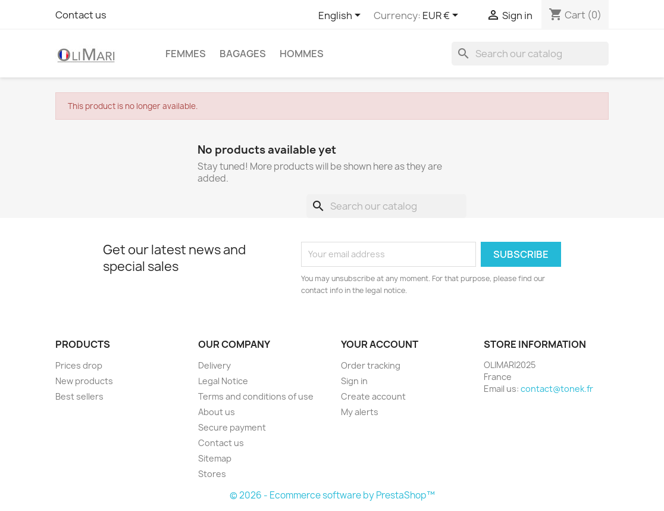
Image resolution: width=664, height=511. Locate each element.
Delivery (214, 365)
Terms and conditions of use (256, 396)
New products (84, 381)
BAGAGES (243, 53)
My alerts (359, 411)
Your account (379, 344)
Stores (212, 473)
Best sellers (79, 396)
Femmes (185, 53)
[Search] (530, 54)
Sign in (354, 381)
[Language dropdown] (341, 16)
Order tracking (370, 365)
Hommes (302, 53)
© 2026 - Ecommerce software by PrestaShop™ (332, 495)
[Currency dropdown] (442, 16)
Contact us (81, 14)
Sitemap (214, 458)
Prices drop (78, 365)
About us (216, 411)
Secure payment (232, 427)
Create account (373, 396)
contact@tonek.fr (557, 388)
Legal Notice (223, 381)
